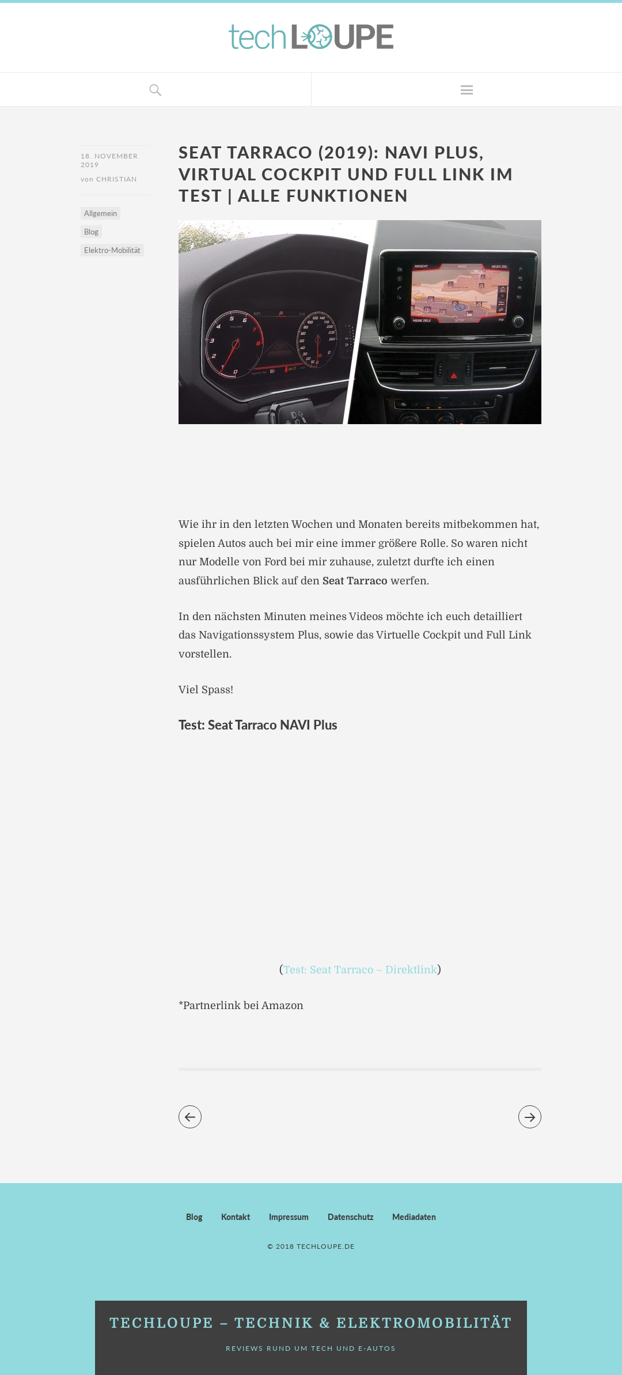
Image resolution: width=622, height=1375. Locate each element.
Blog (91, 231)
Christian (116, 179)
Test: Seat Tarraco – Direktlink (360, 970)
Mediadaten (414, 1217)
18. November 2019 (109, 160)
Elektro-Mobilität (112, 250)
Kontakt (235, 1217)
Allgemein (100, 213)
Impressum (289, 1217)
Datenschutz (350, 1217)
